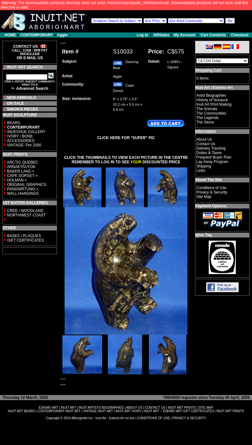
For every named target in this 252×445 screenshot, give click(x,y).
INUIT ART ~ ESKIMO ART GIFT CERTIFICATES (179, 411)
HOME (10, 35)
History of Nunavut (212, 100)
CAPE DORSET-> (22, 175)
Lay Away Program (212, 161)
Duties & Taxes (209, 153)
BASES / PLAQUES (24, 236)
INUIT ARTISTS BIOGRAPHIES (101, 407)
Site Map (203, 196)
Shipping (203, 166)
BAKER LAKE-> (20, 171)
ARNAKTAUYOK (21, 167)
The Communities (211, 113)
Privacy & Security (211, 192)
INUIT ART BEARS (21, 411)
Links (200, 170)
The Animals (206, 109)
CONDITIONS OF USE (153, 418)
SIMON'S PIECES (22, 109)
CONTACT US (155, 407)
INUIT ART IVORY (128, 411)
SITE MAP (205, 407)
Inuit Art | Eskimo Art (214, 87)
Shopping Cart (208, 70)
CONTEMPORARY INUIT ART (58, 411)
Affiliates (161, 35)
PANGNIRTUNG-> (22, 189)
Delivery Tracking (211, 148)
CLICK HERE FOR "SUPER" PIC (126, 138)
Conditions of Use (211, 188)
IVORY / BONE (20, 136)
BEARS (13, 123)
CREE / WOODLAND (24, 210)
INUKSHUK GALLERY (26, 132)
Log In (143, 35)
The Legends (207, 118)
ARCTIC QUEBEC (22, 162)
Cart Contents (213, 35)
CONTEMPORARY (36, 35)
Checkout (239, 35)
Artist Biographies (211, 95)
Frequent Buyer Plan (213, 157)
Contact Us (205, 144)
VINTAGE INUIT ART (98, 411)
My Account (184, 35)
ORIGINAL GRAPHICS (26, 184)
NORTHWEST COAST (26, 215)
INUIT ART (68, 407)
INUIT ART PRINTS (182, 407)
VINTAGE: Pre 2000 (24, 145)
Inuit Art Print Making (214, 104)
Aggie (62, 35)
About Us (204, 139)
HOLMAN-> (17, 180)
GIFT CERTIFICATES (25, 240)
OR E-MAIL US (30, 58)
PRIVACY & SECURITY (189, 418)
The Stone (205, 122)
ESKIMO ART (48, 407)
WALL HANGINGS (22, 193)
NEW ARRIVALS (21, 97)
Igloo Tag (203, 235)
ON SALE (15, 103)
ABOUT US (134, 407)
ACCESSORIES (21, 140)
